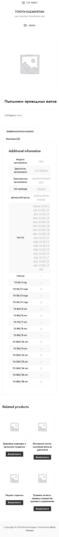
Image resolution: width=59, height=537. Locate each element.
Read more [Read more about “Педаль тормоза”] (14, 502)
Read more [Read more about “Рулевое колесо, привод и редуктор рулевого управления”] (42, 508)
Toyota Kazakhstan (29, 12)
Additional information (20, 131)
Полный (41, 188)
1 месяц (36, 206)
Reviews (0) (13, 139)
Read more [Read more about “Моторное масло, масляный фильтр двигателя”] (42, 457)
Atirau (19, 115)
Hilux (41, 161)
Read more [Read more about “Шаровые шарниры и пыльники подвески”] (14, 454)
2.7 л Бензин (41, 170)
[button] (29, 25)
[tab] (20, 131)
